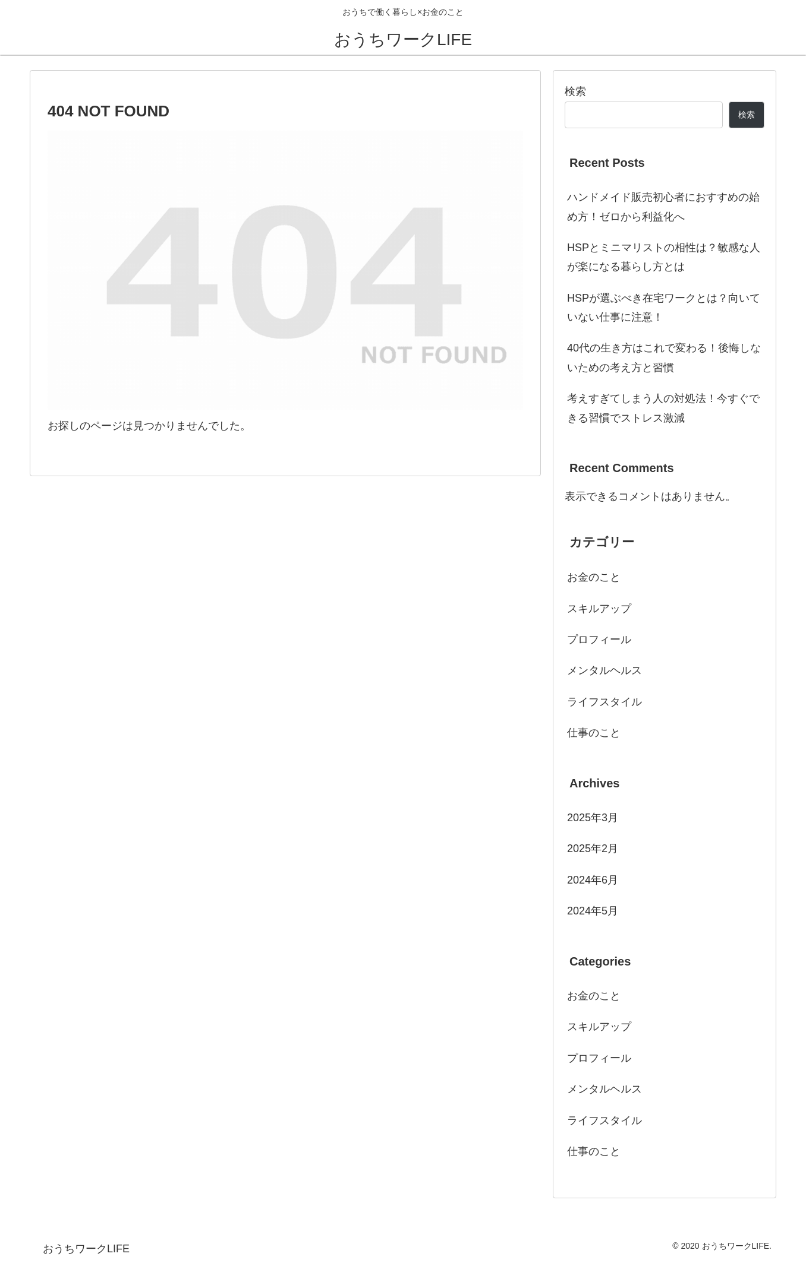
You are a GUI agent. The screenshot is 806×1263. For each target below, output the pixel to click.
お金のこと (594, 577)
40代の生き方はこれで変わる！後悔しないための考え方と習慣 (664, 357)
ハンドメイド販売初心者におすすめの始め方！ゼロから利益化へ (663, 206)
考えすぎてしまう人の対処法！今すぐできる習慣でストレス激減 (663, 407)
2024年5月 (592, 911)
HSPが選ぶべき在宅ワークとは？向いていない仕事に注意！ (663, 307)
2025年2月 (592, 848)
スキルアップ (599, 609)
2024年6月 (592, 880)
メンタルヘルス (604, 670)
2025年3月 (592, 818)
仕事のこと (594, 733)
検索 (575, 91)
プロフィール (599, 639)
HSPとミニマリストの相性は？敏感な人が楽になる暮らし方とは (663, 257)
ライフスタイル (604, 702)
